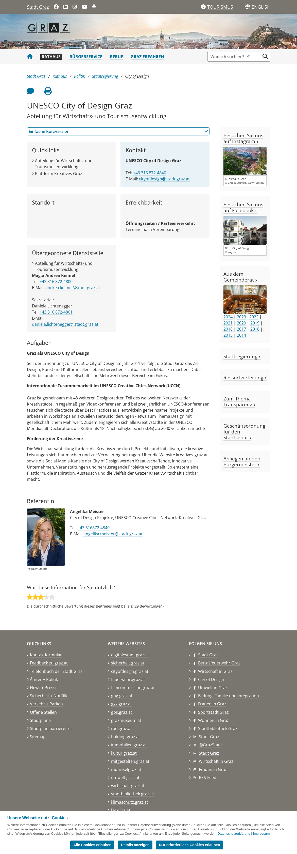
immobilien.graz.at (129, 745)
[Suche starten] (265, 56)
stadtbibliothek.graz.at (132, 794)
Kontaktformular (46, 655)
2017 (241, 329)
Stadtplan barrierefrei (51, 728)
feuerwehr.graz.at (128, 679)
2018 (228, 329)
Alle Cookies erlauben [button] (92, 845)
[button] (261, 7)
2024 (228, 317)
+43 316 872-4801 (56, 312)
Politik (79, 76)
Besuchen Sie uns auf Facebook (243, 207)
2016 (254, 329)
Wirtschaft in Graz (215, 671)
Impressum (261, 833)
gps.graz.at (121, 712)
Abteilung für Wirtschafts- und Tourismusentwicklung (64, 266)
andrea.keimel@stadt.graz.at (72, 287)
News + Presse (44, 687)
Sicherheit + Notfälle (49, 695)
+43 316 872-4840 (149, 173)
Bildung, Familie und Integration (228, 695)
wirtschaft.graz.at (127, 785)
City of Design (137, 76)
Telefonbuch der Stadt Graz (56, 671)
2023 (241, 317)
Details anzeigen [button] (135, 845)
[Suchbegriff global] (235, 56)
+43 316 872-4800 (56, 281)
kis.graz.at (120, 810)
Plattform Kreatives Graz (58, 173)
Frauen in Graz (212, 704)
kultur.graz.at (124, 753)
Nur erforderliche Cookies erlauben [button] (189, 845)
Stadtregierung (105, 76)
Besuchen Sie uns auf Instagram (243, 138)
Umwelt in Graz (213, 687)
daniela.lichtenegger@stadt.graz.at (65, 324)
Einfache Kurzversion (118, 131)
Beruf (116, 56)
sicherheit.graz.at (127, 663)
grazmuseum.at (126, 720)
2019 (254, 323)
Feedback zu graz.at (49, 663)
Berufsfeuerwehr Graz (219, 663)
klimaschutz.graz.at (129, 802)
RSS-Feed (207, 777)
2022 (253, 317)
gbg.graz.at (121, 695)
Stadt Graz (38, 7)
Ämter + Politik (44, 679)
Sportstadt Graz (213, 712)
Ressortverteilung (245, 377)
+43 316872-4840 (94, 528)
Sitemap (38, 736)
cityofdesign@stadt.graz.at (164, 179)
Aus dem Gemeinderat (240, 276)
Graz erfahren (147, 56)
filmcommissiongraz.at (133, 687)
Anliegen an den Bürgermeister (241, 461)
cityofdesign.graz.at (129, 671)
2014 (241, 335)
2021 (228, 323)
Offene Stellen (43, 712)
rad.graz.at (121, 728)
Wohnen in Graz (213, 720)
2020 (241, 323)
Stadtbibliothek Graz (217, 728)
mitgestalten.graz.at (130, 761)
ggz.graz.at (121, 704)
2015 (228, 335)
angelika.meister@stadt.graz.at (113, 534)
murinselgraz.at (126, 769)
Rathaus (51, 56)
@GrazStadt (210, 745)
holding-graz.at (125, 736)
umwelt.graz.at (125, 777)
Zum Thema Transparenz (239, 401)
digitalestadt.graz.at (130, 655)
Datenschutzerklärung (233, 833)
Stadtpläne (40, 720)
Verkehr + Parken (46, 704)
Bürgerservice (85, 56)
